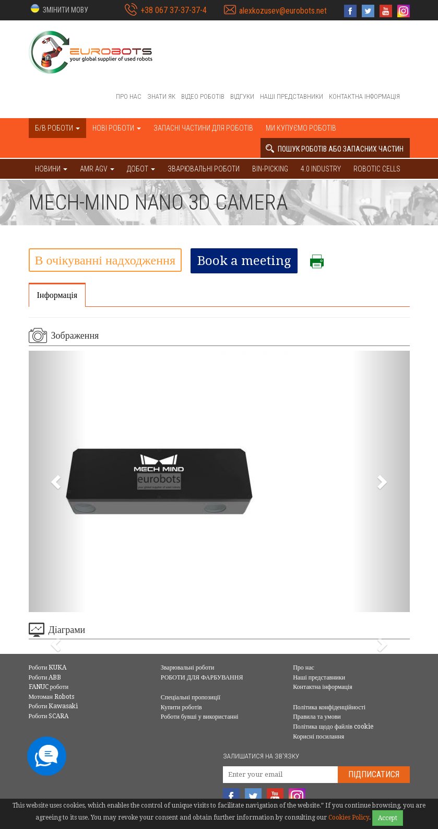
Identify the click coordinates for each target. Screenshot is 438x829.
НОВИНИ (51, 169)
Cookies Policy (348, 817)
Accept (387, 818)
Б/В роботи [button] (57, 128)
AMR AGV (97, 169)
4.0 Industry (321, 169)
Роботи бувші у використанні (200, 716)
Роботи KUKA (48, 667)
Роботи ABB (45, 677)
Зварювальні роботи (204, 169)
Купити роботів (181, 707)
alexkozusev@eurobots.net (283, 11)
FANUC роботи (49, 686)
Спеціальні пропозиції (190, 697)
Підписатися (373, 774)
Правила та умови (317, 716)
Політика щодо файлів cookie (333, 726)
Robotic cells (376, 169)
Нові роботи (116, 128)
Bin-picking (270, 169)
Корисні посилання (318, 736)
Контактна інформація (364, 96)
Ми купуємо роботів (301, 128)
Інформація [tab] (57, 295)
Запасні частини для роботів (203, 128)
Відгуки (242, 96)
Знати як (161, 96)
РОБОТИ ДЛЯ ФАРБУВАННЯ (202, 677)
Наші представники (291, 96)
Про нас (128, 96)
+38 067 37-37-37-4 (173, 10)
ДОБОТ (141, 169)
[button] (58, 9)
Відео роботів (202, 96)
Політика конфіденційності (329, 707)
